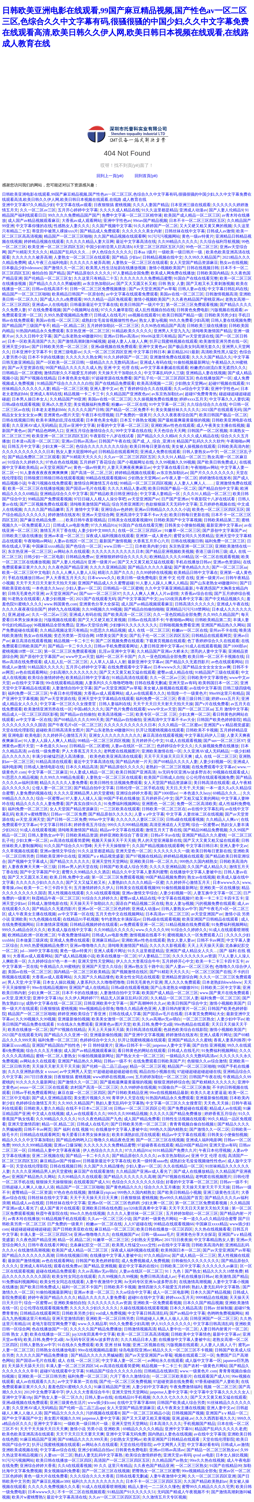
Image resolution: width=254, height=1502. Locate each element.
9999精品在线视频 (212, 1297)
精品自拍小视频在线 (157, 1071)
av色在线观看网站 (227, 662)
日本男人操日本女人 (30, 399)
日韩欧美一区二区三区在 (164, 809)
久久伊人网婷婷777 (82, 998)
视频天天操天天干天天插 (114, 840)
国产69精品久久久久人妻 (175, 762)
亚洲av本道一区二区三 (64, 536)
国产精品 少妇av (126, 257)
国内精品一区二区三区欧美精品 (82, 972)
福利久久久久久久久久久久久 (98, 1481)
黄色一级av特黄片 (198, 236)
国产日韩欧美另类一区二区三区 (60, 346)
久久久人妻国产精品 (151, 205)
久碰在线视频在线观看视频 (144, 1308)
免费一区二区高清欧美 (197, 804)
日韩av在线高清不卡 (50, 289)
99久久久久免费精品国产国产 (74, 215)
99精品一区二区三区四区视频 (146, 483)
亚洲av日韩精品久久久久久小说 (162, 509)
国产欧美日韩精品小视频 (179, 1192)
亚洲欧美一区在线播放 (220, 888)
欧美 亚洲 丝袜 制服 (113, 1345)
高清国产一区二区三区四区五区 (122, 1460)
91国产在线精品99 (225, 1465)
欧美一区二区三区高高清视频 (143, 1334)
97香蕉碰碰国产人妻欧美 (217, 1381)
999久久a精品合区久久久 (24, 930)
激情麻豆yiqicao (102, 1192)
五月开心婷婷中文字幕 (78, 210)
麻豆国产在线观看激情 (94, 1171)
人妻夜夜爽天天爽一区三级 (32, 867)
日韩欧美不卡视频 (202, 730)
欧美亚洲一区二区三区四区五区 (56, 247)
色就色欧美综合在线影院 (185, 1029)
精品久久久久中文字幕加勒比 (28, 1140)
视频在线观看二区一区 (194, 1355)
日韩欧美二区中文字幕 (221, 987)
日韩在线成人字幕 (125, 1014)
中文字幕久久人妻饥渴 (229, 399)
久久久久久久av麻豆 (220, 1266)
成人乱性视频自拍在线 (155, 310)
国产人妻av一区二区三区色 (189, 966)
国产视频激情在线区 (130, 972)
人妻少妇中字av (230, 1019)
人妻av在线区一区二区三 (76, 541)
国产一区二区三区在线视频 (160, 1140)
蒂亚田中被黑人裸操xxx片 (55, 231)
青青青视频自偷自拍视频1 (193, 1124)
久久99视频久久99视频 (175, 462)
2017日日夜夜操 (38, 1077)
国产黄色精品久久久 (192, 567)
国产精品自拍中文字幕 (218, 488)
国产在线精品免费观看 (115, 383)
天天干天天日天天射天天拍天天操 (46, 583)
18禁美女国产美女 (112, 635)
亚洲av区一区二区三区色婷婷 (104, 909)
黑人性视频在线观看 (66, 893)
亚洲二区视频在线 (48, 1156)
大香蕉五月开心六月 (151, 541)
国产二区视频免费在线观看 (44, 504)
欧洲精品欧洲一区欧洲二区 (32, 935)
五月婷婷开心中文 (148, 740)
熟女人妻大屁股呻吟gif (76, 452)
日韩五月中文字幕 (24, 446)
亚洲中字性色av (117, 220)
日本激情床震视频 (52, 924)
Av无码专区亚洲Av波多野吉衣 (184, 772)
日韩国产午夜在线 (115, 441)
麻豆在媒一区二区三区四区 (82, 1092)
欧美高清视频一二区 (155, 383)
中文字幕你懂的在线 (34, 226)
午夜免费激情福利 (74, 935)
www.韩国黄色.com (60, 604)
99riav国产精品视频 (150, 220)
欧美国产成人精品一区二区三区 (192, 215)
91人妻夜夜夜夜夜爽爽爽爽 (44, 473)
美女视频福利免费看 (91, 404)
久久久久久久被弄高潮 (32, 257)
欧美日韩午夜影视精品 (86, 520)
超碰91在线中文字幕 (146, 1297)
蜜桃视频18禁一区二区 (22, 651)
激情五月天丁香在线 (58, 530)
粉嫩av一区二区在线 (129, 404)
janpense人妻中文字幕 (171, 1045)
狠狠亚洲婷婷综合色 (172, 1082)
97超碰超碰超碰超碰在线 (115, 1071)
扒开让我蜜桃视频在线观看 (173, 341)
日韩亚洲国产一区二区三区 (214, 1318)
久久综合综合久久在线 (207, 404)
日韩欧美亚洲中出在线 (56, 856)
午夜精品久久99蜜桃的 (60, 966)
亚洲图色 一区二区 (158, 804)
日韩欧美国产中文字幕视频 (178, 520)
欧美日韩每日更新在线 (150, 446)
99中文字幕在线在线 (134, 431)
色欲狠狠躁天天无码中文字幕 (171, 504)
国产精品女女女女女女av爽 (206, 667)
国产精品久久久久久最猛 (150, 567)
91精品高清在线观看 (130, 677)
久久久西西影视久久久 (215, 1418)
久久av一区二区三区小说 (109, 1219)
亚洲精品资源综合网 (179, 977)
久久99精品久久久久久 (178, 241)
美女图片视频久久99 (92, 1098)
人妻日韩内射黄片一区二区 (182, 1008)
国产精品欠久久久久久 (70, 861)
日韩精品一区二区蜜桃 (22, 373)
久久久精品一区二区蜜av (180, 725)
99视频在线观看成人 (231, 772)
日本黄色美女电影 (74, 378)
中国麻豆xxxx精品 (48, 546)
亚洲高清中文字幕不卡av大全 (141, 515)
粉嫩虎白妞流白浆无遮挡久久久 (218, 367)
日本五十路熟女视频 (138, 420)
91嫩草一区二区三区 (182, 530)
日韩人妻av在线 (192, 289)
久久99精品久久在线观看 (80, 1177)
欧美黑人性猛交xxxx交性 (134, 1245)
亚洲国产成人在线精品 (89, 987)
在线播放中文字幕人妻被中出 (196, 872)
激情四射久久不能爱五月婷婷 (70, 373)
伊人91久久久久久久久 (171, 1324)
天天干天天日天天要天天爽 (80, 1434)
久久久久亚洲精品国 (108, 567)
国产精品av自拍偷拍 (78, 714)
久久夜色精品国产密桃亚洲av (197, 299)
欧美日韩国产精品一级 (182, 315)
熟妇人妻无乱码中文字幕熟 (120, 1103)
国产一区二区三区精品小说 (146, 1413)
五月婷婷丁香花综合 (97, 462)
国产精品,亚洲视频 (100, 1266)
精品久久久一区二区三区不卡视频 (182, 1350)
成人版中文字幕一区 (203, 1360)
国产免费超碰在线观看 (187, 1108)
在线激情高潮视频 (34, 1250)
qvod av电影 (203, 1455)
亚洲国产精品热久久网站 (223, 625)
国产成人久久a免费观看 (61, 299)
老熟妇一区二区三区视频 (168, 767)
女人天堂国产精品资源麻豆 (194, 262)
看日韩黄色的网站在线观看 (142, 1050)
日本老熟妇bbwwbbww (222, 982)
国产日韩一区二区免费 (67, 819)
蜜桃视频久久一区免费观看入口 (195, 935)
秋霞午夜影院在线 (52, 1213)
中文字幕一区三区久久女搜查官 (68, 704)
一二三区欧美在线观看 (120, 809)
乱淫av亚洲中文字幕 (77, 425)
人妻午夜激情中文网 (104, 1282)
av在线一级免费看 (44, 751)
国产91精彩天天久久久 (28, 252)
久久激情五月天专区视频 (164, 1497)
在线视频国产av (125, 1234)
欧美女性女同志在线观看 (138, 977)
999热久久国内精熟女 (199, 861)
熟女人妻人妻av (181, 940)
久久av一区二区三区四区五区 (130, 457)
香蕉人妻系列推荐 (230, 1040)
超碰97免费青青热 (201, 394)
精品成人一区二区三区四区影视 (30, 714)
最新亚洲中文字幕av (224, 525)
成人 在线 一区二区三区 (149, 630)
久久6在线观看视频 (103, 893)
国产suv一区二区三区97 (100, 593)
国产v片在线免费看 (212, 704)
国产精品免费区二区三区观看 (34, 457)
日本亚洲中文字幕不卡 (32, 352)
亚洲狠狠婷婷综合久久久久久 (122, 557)
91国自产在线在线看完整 (196, 278)
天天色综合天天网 (169, 431)
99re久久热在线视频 (87, 1213)
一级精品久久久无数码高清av (112, 362)
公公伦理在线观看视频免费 (210, 777)
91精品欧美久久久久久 (132, 331)
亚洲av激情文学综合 (58, 851)
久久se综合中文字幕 (191, 389)
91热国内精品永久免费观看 (40, 331)
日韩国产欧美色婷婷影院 (219, 719)
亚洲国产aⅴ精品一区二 (226, 1413)
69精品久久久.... (227, 793)
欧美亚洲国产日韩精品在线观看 (210, 919)
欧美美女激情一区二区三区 (116, 1019)
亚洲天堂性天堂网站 (110, 861)
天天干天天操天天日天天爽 (168, 756)
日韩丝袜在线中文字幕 (185, 231)
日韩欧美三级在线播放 (207, 325)
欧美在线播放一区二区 (117, 956)
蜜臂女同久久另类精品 (194, 536)
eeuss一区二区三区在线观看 (44, 1087)
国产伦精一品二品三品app (105, 1066)
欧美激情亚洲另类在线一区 (223, 341)
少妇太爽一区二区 (58, 446)
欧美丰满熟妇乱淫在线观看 (60, 420)
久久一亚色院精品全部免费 (177, 614)
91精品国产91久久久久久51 (131, 1492)
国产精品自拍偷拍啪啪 (144, 609)
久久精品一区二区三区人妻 (174, 998)
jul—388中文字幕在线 (39, 951)
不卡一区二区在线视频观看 (81, 1492)
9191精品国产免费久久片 (175, 1150)
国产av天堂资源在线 (196, 336)
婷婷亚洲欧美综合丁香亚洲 (124, 835)
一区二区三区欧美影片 (172, 1376)
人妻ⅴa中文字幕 (149, 814)
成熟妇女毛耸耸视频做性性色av (109, 320)
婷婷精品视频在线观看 (44, 241)
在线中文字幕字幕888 (136, 1402)
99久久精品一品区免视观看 (108, 299)
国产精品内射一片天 (134, 762)
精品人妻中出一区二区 (178, 1329)
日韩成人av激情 (220, 231)
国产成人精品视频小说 (75, 956)
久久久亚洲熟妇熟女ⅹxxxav (33, 1071)
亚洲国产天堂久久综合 (102, 966)
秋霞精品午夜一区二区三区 (56, 898)
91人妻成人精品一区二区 (92, 772)
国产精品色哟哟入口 (46, 431)
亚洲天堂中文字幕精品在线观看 (106, 698)
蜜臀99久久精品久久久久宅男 (208, 1486)
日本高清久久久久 (165, 1423)
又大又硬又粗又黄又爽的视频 (206, 226)
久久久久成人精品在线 (120, 210)
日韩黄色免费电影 (193, 310)
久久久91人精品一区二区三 (181, 457)
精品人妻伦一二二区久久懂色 (154, 1486)
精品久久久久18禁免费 (223, 1271)
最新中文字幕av (226, 1334)
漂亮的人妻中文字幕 (208, 651)
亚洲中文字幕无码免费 (126, 1434)
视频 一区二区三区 (220, 1387)
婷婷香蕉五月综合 (90, 825)
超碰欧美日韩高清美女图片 (60, 730)
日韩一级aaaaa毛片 (157, 1234)
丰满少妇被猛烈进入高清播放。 (60, 756)
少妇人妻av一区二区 (83, 588)
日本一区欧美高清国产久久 (32, 341)
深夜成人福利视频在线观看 (110, 536)
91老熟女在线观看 (24, 599)
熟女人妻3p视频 (153, 320)
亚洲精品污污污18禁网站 (188, 609)
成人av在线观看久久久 (145, 693)
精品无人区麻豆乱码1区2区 (125, 998)
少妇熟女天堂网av (191, 383)
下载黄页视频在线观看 (165, 641)
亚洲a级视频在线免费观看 (114, 346)
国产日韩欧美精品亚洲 (128, 1092)
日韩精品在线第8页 (161, 1371)
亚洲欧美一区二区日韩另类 (110, 1318)
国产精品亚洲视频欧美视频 (169, 551)
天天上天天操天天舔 (205, 945)
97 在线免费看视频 (44, 310)
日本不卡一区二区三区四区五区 (197, 220)
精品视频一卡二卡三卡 (84, 394)
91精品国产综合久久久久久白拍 (65, 383)
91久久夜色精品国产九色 (100, 1119)
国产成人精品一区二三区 (194, 1255)
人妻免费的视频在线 (34, 793)
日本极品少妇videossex (22, 268)
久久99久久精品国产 (202, 257)
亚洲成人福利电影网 (204, 1140)
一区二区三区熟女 (199, 1019)
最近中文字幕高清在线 (136, 241)
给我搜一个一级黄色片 (187, 693)
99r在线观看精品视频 (64, 683)
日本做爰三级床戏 (32, 940)
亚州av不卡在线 (223, 630)
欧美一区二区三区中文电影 (26, 572)
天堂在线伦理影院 (18, 730)
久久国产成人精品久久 (207, 867)
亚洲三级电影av (67, 352)
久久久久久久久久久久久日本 (28, 452)
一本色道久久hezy (47, 588)
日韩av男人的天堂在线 (78, 867)
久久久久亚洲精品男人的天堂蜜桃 (84, 793)
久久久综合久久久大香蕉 (92, 1476)
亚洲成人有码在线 (156, 362)
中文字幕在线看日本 (171, 467)
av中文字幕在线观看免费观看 (132, 294)
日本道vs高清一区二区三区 (35, 441)
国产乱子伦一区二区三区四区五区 (164, 378)
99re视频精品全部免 (96, 1008)
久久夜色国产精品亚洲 (68, 567)
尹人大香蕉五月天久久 (66, 578)
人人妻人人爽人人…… (194, 483)
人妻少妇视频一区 (58, 599)
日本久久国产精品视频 (211, 1292)
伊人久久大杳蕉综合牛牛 (138, 961)
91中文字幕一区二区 (167, 404)
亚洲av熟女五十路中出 (144, 966)
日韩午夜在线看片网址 (48, 1245)
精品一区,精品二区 (68, 325)
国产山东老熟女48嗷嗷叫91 (78, 336)
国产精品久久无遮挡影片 (187, 662)
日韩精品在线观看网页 (118, 452)
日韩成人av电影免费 (71, 525)
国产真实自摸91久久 (84, 804)
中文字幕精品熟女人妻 (214, 1240)
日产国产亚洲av (175, 499)
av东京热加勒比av (98, 283)
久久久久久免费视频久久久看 (54, 1486)
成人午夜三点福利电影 (48, 262)
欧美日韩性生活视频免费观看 (116, 783)
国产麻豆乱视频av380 (51, 1481)
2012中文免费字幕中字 (44, 1392)
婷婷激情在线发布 (215, 478)
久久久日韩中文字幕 (34, 336)
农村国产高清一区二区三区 (94, 1087)
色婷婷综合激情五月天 (36, 1103)
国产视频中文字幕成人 (28, 861)
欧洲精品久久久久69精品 (171, 557)
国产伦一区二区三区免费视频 (125, 1381)
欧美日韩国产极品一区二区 (223, 415)
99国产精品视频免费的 (165, 877)
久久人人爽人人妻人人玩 (74, 572)
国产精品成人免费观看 (100, 231)
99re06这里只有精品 (158, 336)
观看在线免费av (67, 1266)
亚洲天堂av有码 (182, 683)
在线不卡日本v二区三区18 (89, 1108)
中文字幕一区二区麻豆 (48, 772)
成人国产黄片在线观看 (60, 1208)
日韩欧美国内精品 (213, 273)
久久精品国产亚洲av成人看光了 (144, 1171)
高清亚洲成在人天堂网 (169, 825)
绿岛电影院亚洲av (135, 1350)
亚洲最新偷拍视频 (74, 1019)
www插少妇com (101, 1402)
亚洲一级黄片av (102, 562)
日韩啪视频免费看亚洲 (179, 625)
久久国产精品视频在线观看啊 (120, 236)
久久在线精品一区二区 (183, 1166)
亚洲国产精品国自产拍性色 (56, 1045)
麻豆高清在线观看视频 (32, 641)
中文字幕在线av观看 (74, 205)
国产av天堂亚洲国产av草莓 (152, 289)
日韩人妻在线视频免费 (231, 320)
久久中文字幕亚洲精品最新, (169, 588)
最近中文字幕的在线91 (138, 1266)
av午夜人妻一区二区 (179, 478)
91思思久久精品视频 (108, 630)
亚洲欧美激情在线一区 (161, 751)
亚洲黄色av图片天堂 (61, 415)
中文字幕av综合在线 (58, 1450)
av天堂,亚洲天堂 (30, 819)
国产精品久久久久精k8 (157, 436)
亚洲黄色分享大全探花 (99, 604)
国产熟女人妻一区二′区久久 (58, 1397)
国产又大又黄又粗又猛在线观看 (146, 562)
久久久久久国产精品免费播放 (176, 1113)
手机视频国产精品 (199, 1423)
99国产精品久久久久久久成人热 (74, 367)
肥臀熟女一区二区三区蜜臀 (156, 1471)
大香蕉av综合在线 (196, 593)
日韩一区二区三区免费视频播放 (98, 289)
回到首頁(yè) (146, 176)
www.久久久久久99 (152, 930)
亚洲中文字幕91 (48, 1423)
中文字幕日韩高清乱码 (148, 1313)
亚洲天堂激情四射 (24, 1124)
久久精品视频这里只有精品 (64, 630)
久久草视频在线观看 (20, 851)
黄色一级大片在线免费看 (46, 1476)
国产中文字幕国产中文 (138, 599)
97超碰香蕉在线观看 (155, 1145)
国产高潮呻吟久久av (147, 1003)
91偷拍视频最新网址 (192, 362)
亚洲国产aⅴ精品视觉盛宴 (226, 725)
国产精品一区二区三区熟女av (212, 1450)
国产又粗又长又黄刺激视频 (210, 283)
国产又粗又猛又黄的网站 (197, 798)
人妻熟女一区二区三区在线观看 (82, 257)
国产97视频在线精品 (38, 378)
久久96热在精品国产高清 (163, 325)
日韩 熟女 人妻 (171, 283)
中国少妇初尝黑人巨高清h (109, 247)
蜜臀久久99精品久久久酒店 (86, 872)
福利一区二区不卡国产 (116, 656)
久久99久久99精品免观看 (62, 777)
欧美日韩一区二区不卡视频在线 (216, 656)
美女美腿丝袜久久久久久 (177, 410)
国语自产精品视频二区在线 (140, 903)
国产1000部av (235, 646)
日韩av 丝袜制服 (218, 1308)
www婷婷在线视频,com (113, 1077)
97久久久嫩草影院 (117, 310)
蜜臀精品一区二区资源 (32, 1192)
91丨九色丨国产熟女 (183, 1271)
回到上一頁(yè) (110, 176)
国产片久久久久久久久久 (212, 473)
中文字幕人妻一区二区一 (124, 1360)
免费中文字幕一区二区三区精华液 (132, 215)
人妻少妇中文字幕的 (150, 1387)
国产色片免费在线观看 (126, 709)
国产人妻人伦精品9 (226, 210)
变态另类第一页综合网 (74, 635)
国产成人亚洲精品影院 (52, 1098)
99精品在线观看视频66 (106, 478)
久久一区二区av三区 (38, 210)
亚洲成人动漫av (193, 210)
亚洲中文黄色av (152, 346)
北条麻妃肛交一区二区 (90, 1245)
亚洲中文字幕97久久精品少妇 (28, 205)
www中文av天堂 (80, 656)
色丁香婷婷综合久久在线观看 (146, 389)
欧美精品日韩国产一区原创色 (78, 294)
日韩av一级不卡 (117, 1061)
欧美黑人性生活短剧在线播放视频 (116, 268)
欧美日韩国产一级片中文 (142, 304)
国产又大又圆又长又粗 (136, 283)
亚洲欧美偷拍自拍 (70, 1303)
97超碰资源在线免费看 (112, 378)
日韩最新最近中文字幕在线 (94, 304)
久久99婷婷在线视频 (154, 572)
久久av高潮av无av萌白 (161, 1019)
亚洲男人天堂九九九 (172, 331)
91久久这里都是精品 (159, 210)
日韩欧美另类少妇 (220, 315)
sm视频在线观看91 (144, 315)
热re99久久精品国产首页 (181, 1198)
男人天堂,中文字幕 (24, 982)
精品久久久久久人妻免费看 (64, 783)
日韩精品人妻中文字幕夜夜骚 (54, 1150)
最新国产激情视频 (115, 541)
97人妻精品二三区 (154, 956)
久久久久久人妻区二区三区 (140, 819)
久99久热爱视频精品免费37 (68, 315)
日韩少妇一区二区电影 (44, 557)
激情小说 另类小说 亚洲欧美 (95, 1429)
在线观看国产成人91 (92, 1182)
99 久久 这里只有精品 (113, 1465)
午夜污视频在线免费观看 (50, 483)
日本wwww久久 (101, 578)
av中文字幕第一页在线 (78, 1381)
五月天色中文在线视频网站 (120, 914)
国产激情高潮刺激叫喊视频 (82, 341)
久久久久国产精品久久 (212, 357)
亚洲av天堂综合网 (98, 515)
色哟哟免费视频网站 (225, 1313)
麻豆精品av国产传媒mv (60, 1161)
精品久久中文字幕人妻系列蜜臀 (140, 872)
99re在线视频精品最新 (169, 1092)
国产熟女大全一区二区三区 (140, 1056)
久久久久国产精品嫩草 (44, 509)
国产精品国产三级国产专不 (26, 325)
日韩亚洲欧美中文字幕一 (106, 1003)
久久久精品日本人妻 (139, 1339)
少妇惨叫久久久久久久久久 (133, 625)
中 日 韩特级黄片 (98, 1045)
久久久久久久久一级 (171, 851)
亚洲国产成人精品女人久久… (191, 951)
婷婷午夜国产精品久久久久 (52, 1297)
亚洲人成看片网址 (110, 951)
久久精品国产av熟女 (170, 1460)
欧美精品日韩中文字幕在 (196, 572)
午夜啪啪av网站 (204, 467)
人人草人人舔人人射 (108, 662)
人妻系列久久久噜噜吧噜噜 (109, 683)
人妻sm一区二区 (58, 1455)
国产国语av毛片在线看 (86, 488)
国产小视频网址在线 (81, 310)
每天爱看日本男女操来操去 (86, 1135)
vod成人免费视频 (111, 1313)
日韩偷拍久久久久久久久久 (195, 1261)
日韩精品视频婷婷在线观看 (94, 924)
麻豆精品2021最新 (183, 352)
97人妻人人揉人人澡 (84, 798)
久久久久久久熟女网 (84, 357)
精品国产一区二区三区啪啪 (68, 236)
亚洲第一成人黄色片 (154, 536)
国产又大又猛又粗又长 (86, 882)
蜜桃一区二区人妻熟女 (56, 1056)
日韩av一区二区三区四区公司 (140, 1108)
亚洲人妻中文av (104, 389)
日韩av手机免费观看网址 (116, 646)
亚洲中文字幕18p (48, 998)
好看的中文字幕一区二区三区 (123, 425)
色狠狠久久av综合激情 (207, 1061)
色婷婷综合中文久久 (175, 746)
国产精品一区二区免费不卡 (130, 410)
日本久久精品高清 (82, 767)
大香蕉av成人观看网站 (82, 220)
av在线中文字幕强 (28, 683)
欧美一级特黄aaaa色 (150, 1161)
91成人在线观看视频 (203, 646)
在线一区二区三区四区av (140, 530)
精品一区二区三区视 (70, 389)
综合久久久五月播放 (44, 1050)
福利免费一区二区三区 (225, 541)
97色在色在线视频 (62, 462)
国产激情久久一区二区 (64, 268)
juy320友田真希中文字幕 (181, 599)
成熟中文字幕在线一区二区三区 (54, 1003)
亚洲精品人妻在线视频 (206, 373)
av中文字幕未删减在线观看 (164, 367)
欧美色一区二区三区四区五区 (218, 509)
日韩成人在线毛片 (110, 315)
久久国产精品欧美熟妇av (205, 1481)
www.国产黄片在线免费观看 (225, 993)
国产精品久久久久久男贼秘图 (55, 283)
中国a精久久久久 (89, 709)
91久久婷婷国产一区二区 (156, 226)
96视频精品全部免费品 (54, 625)
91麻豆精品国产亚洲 (112, 1387)
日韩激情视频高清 (221, 294)
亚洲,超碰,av (19, 614)
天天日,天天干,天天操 (185, 788)
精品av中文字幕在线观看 (122, 830)
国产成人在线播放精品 (194, 1171)
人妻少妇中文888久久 (97, 530)
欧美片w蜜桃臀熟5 (32, 814)
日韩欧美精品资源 (82, 835)
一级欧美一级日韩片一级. (181, 252)
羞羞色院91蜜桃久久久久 (70, 1387)
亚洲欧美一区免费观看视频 (157, 1303)
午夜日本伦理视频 (97, 415)
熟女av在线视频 (233, 262)
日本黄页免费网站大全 (204, 1014)
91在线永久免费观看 (75, 1024)
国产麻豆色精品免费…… (42, 520)
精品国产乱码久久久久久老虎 (221, 1429)
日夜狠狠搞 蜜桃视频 (112, 205)
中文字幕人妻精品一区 (160, 494)
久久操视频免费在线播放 (155, 399)
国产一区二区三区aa (229, 567)
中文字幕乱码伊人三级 (164, 373)
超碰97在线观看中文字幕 (62, 1371)
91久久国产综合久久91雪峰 (68, 846)
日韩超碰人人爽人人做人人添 (28, 1187)
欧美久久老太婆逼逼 (209, 1092)
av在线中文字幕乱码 (205, 809)
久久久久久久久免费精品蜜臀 (146, 278)
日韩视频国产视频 (188, 1413)
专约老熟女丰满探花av (121, 919)
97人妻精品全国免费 (131, 273)
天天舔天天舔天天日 (26, 1366)
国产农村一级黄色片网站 (155, 1219)
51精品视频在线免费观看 (187, 924)
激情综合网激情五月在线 (96, 483)
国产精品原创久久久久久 (89, 273)
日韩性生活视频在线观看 (184, 1119)
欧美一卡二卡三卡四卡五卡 (48, 888)
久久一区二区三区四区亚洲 (107, 352)
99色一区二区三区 (202, 247)
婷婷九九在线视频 (64, 609)
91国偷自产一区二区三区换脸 (184, 1087)
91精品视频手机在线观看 (64, 1219)
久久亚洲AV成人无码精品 (34, 425)
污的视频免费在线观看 (215, 903)
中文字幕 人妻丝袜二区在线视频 (194, 814)
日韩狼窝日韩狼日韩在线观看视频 (54, 478)
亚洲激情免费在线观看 (170, 357)
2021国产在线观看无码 (221, 410)
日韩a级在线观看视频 (21, 404)
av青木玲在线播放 (24, 1219)
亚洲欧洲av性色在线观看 (173, 425)
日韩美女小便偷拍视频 (184, 525)
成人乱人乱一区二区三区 (66, 662)
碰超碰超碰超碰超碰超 (31, 1229)
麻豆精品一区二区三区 (115, 1229)
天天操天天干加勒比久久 (120, 373)
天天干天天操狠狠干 (112, 846)
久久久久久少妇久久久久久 (40, 882)
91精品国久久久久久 (46, 667)
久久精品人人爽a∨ (222, 819)
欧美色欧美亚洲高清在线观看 (116, 756)
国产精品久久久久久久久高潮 (130, 1177)
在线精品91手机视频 (81, 919)
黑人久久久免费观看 (182, 982)
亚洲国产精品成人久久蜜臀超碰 (106, 583)
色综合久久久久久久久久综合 (102, 446)
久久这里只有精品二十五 (96, 278)
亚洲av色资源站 (227, 562)
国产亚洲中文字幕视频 (144, 1035)
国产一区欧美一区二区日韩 (60, 362)
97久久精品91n (104, 525)
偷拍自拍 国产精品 (48, 273)
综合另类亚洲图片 (128, 504)
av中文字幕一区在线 (34, 719)
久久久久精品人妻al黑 (127, 488)
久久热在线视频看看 (213, 1229)
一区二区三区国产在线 (211, 972)
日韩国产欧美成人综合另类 (124, 867)
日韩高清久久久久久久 (195, 604)
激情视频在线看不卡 (147, 935)
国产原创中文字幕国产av (224, 530)
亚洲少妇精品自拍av (96, 1450)
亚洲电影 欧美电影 (24, 735)
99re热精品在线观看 (191, 1024)
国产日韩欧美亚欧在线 (73, 1229)
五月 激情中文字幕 (82, 509)
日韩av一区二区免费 (69, 814)
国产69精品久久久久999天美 (79, 719)
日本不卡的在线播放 (46, 357)
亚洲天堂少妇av (16, 346)
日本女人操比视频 (59, 982)
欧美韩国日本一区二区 (218, 683)
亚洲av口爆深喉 (67, 1145)
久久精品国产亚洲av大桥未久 (163, 651)
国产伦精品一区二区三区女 (48, 278)
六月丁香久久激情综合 (130, 1376)
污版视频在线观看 (226, 310)
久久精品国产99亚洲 (68, 399)
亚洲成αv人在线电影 (50, 304)
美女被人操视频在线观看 (194, 446)
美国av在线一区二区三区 (182, 294)
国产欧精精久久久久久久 (214, 1082)
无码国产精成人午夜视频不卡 (183, 1492)
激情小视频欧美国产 (167, 268)
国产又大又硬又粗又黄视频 (102, 620)
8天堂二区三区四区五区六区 (159, 247)
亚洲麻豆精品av (106, 940)
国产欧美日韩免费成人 (217, 462)
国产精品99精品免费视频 (205, 830)
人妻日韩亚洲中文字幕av (162, 646)
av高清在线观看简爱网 (70, 840)
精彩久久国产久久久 (116, 572)
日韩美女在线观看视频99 (130, 520)
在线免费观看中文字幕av (129, 667)
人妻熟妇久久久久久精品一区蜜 (136, 882)
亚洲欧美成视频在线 (20, 1450)
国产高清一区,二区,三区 (92, 473)
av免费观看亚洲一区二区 (142, 924)
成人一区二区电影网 (171, 1292)
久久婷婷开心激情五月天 (65, 735)
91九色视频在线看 (45, 919)
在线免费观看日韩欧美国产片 (159, 1061)
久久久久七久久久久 (170, 1397)
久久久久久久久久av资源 (194, 956)
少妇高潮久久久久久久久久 (73, 672)
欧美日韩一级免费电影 (137, 578)
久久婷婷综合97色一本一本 (52, 961)
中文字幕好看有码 (203, 1444)
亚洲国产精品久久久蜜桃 (204, 835)
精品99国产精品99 (191, 1145)
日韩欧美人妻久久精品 (44, 1108)
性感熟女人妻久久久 (72, 226)
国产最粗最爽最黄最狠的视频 (184, 420)
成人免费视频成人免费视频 (145, 1261)
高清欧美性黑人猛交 (219, 352)
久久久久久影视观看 (167, 945)
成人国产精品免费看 (142, 1119)
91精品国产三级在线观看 (217, 672)
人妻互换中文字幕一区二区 (217, 893)
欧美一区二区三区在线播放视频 (36, 488)
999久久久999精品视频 (128, 825)
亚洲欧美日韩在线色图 (102, 1208)
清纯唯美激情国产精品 (212, 331)
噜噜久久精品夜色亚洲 (136, 1008)
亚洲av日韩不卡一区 (133, 1045)
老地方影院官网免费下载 (54, 1324)
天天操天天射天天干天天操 (56, 1066)
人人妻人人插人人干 (218, 1345)
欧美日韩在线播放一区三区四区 (164, 1229)
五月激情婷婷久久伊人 (94, 888)
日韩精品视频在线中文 (162, 257)
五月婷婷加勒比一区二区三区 (113, 325)
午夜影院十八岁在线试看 (112, 436)
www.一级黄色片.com (198, 1371)
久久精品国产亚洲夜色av (128, 394)
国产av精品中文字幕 (187, 1313)
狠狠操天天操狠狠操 (54, 1182)
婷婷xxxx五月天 (193, 399)
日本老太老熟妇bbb (49, 410)
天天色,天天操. (217, 1103)
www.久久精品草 (92, 1324)
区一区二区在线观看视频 (217, 557)
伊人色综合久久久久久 (112, 252)
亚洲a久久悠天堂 (56, 404)
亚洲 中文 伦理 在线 (121, 367)
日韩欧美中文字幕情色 (207, 677)
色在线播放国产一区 (214, 378)
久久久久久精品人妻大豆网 (90, 241)
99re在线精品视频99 (49, 987)
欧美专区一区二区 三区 (156, 714)
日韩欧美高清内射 (233, 446)
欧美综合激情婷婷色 (46, 677)
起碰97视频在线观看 (226, 383)
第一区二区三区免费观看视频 (192, 304)
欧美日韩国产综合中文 (187, 1003)
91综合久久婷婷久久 (26, 462)
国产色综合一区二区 (84, 546)
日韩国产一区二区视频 (207, 431)
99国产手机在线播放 (122, 798)
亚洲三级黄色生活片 (221, 1192)
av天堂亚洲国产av (55, 467)
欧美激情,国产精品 (231, 1276)
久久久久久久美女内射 (142, 231)
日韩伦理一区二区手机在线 (140, 788)
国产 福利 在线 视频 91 (74, 1129)
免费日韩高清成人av (158, 1276)
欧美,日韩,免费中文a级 (70, 877)
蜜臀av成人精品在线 (175, 672)
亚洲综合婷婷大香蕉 (134, 793)
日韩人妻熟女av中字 (200, 452)
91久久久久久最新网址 (36, 1082)
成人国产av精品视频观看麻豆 (34, 220)
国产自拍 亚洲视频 (208, 1045)
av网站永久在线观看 (72, 551)
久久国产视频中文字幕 (112, 226)
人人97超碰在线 (138, 1224)
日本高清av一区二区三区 (167, 914)
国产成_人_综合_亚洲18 (153, 441)
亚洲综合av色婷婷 (117, 509)
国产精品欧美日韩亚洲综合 (114, 494)
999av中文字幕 (101, 819)
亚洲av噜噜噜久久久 (88, 945)
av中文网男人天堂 (76, 1071)
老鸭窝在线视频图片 (122, 751)
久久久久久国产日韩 (86, 410)
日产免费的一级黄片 (133, 415)
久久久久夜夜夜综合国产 (175, 415)
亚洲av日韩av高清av (121, 336)
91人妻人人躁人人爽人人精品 (162, 583)
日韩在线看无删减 (151, 683)
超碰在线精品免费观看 (56, 1271)
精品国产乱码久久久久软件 (201, 441)
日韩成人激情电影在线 (44, 767)
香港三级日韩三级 (211, 551)
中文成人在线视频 (48, 1113)
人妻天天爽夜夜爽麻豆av (129, 467)
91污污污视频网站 (164, 236)
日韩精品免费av (80, 557)
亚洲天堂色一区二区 (134, 851)
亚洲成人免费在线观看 (160, 452)
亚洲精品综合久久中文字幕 (64, 494)
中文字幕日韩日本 (149, 352)
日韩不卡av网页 (211, 940)
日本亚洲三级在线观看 (191, 205)
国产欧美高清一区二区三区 (127, 614)
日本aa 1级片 (145, 252)
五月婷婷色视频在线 (217, 504)
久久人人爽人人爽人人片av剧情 (151, 593)
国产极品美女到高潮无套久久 (194, 346)
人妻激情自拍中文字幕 (72, 688)
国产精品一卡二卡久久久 (70, 646)
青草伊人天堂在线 (128, 1098)
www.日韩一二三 (118, 546)
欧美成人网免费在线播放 (173, 273)
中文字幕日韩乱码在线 (228, 289)
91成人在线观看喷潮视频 (104, 1486)
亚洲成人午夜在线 (233, 604)
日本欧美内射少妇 (151, 546)
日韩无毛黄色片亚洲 (26, 593)
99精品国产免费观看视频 (50, 499)
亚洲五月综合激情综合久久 (90, 431)
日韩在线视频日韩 (203, 268)
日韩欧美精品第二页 (222, 520)
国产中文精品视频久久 (225, 599)
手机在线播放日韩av (193, 562)
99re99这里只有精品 (226, 693)
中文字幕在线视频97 (175, 898)
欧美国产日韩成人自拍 (164, 777)
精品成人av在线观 (225, 1108)
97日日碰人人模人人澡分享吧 (100, 499)
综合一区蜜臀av (50, 798)
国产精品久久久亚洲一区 (66, 1035)
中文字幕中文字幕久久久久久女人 (220, 1392)
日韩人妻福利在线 (115, 704)
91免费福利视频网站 (122, 804)
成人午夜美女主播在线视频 (220, 425)
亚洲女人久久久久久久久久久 (115, 735)
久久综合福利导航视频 (220, 241)
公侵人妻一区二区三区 (52, 788)
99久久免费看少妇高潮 (189, 320)
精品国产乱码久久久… (70, 252)
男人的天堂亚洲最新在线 (159, 840)
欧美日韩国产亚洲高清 (136, 772)
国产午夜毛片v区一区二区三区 (75, 725)
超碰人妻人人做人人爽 (128, 341)
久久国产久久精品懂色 (94, 977)
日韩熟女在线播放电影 (56, 1350)
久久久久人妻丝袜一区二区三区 (135, 1213)
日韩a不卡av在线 (165, 835)
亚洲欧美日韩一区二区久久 (154, 861)
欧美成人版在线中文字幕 (70, 930)
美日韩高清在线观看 (212, 783)
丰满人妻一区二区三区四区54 (46, 1234)
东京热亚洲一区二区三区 (88, 331)
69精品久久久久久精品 (143, 1429)
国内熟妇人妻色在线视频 (170, 1434)
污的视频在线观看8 (103, 1413)
